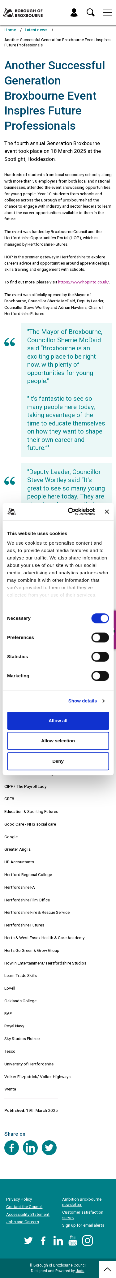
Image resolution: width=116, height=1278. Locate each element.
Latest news (36, 29)
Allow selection (58, 740)
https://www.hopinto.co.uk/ (83, 281)
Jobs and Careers (22, 1221)
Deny (58, 761)
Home (10, 29)
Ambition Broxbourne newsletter (81, 1202)
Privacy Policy (19, 1199)
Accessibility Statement (27, 1214)
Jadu (80, 1271)
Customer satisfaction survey (82, 1215)
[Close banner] (107, 511)
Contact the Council (24, 1206)
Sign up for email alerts (83, 1225)
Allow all (58, 720)
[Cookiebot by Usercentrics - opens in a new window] (70, 511)
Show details (82, 700)
